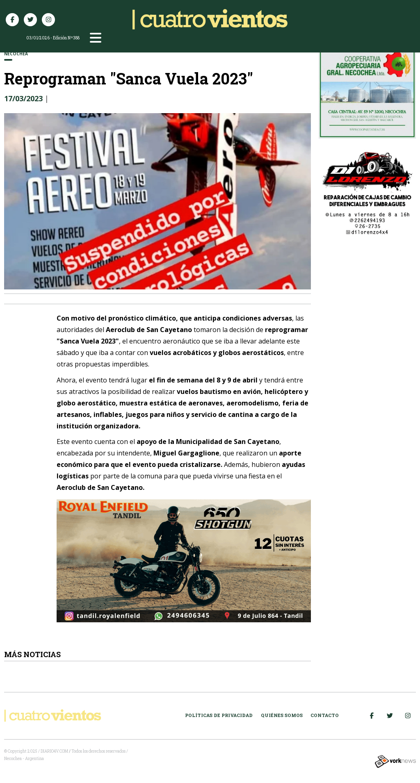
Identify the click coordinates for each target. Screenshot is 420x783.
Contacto (324, 715)
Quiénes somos (282, 715)
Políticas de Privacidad (219, 715)
